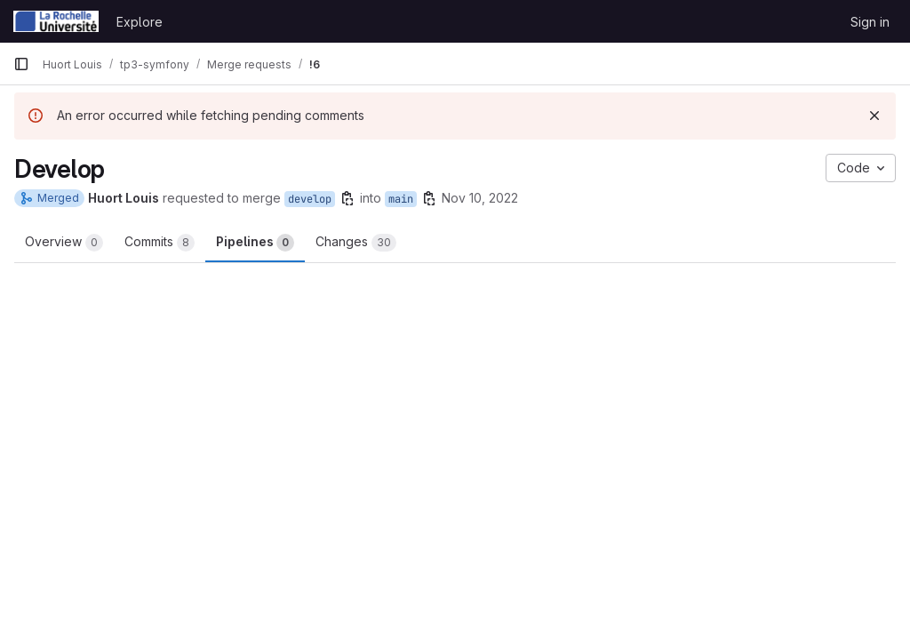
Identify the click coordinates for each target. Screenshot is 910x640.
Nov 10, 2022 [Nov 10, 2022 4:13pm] (480, 197)
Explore (139, 21)
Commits (159, 243)
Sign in (870, 21)
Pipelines (255, 243)
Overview (64, 243)
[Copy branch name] (347, 198)
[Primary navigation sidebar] (21, 64)
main (400, 199)
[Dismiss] (874, 115)
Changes (355, 243)
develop (309, 199)
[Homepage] (56, 21)
